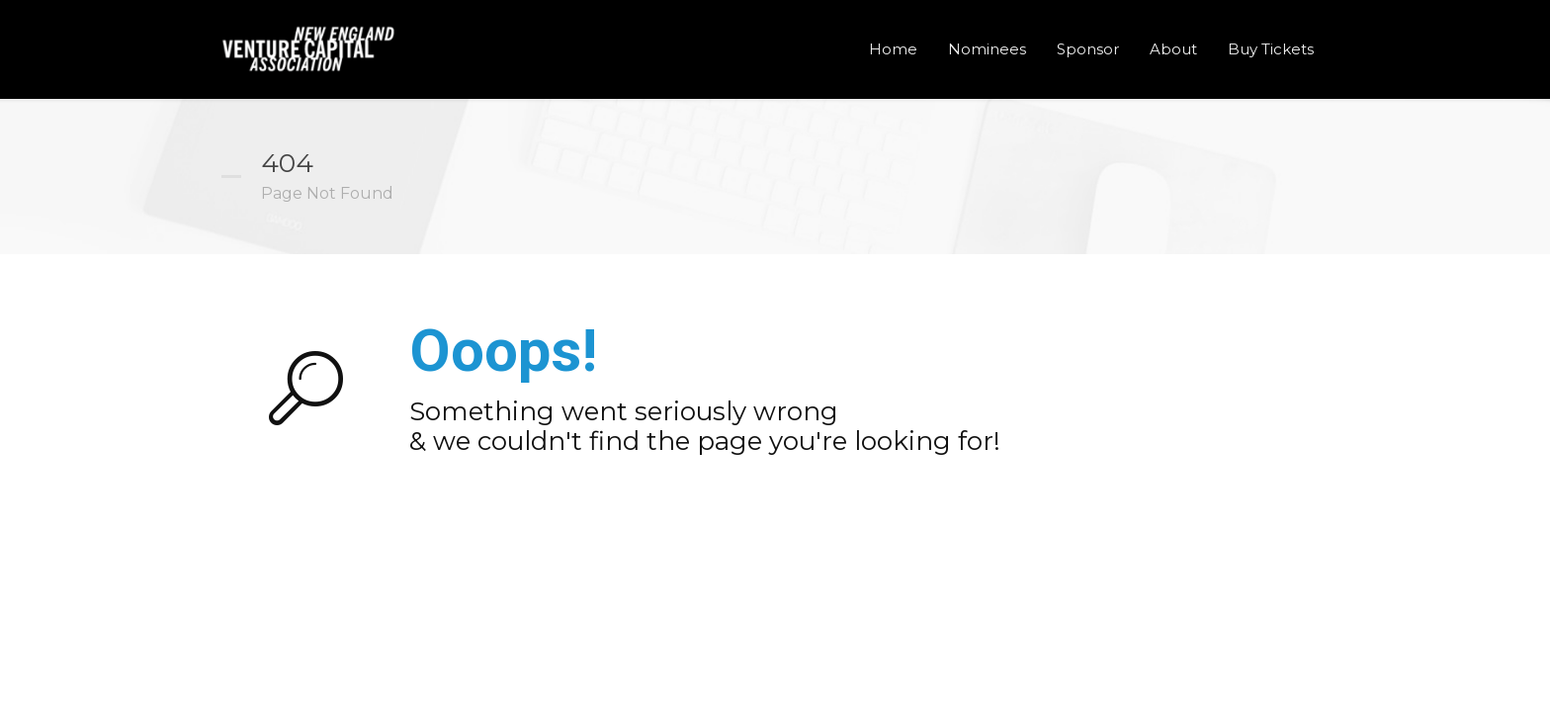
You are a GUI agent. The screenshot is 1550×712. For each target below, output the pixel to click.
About (1173, 49)
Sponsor (1088, 49)
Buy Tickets (1271, 49)
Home (893, 49)
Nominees (987, 49)
